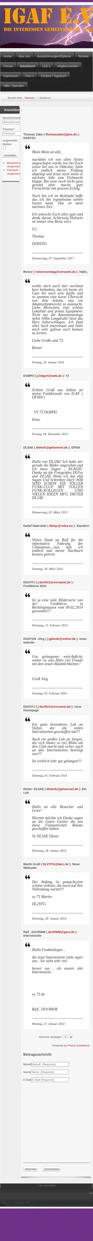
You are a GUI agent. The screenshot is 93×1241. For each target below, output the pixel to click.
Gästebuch (27, 66)
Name (27, 1072)
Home (7, 56)
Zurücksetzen (51, 1169)
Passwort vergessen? (14, 171)
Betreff (27, 1064)
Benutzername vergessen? (16, 164)
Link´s (46, 66)
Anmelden (10, 155)
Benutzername (12, 117)
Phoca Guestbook (78, 1045)
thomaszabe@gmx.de (61, 134)
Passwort (8, 129)
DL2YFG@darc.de (56, 864)
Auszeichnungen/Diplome (54, 56)
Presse (8, 66)
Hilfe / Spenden (14, 86)
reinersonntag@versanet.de (56, 271)
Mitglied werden (67, 66)
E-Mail (27, 1079)
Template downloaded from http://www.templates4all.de (66, 1205)
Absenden (30, 1169)
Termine (83, 56)
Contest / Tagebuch (53, 76)
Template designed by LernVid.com (21, 1205)
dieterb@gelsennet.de (52, 447)
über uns (24, 56)
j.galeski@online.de (61, 639)
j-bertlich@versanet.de (54, 582)
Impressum (11, 76)
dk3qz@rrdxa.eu (61, 526)
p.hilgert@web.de (49, 376)
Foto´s (29, 76)
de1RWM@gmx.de (61, 932)
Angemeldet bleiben (10, 142)
